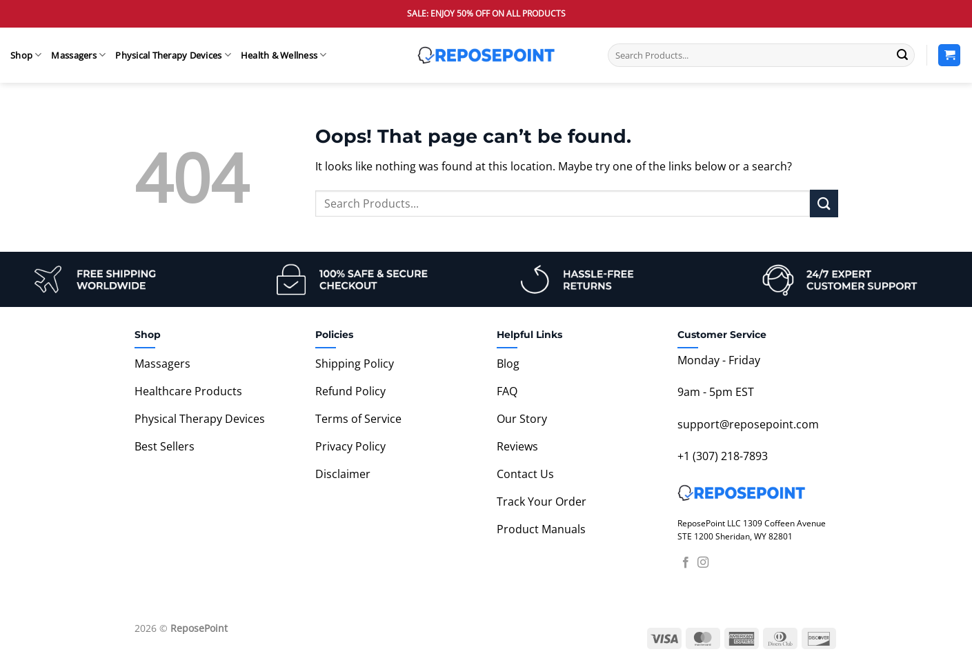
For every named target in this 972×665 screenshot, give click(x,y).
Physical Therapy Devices (173, 54)
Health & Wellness (284, 54)
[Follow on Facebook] (685, 562)
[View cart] (949, 55)
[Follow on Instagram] (702, 562)
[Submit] (902, 55)
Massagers (78, 54)
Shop (25, 54)
